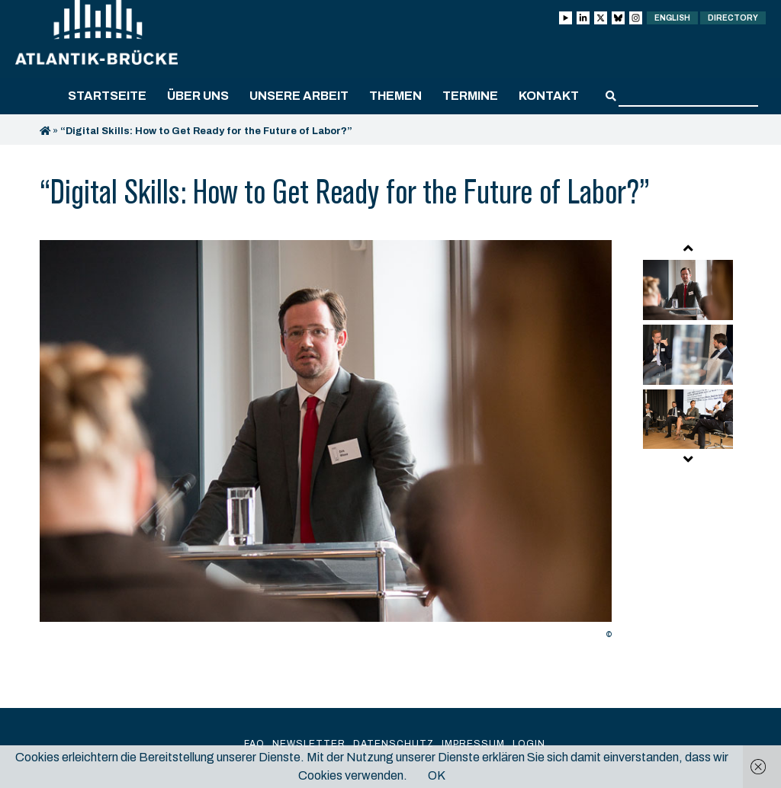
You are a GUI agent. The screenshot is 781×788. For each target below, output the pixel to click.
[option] (326, 443)
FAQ (254, 743)
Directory (733, 18)
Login (529, 743)
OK (436, 775)
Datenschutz (393, 743)
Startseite (107, 95)
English (672, 18)
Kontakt (549, 95)
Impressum (473, 743)
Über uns (198, 95)
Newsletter (309, 743)
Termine (470, 95)
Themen (395, 95)
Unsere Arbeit (299, 95)
